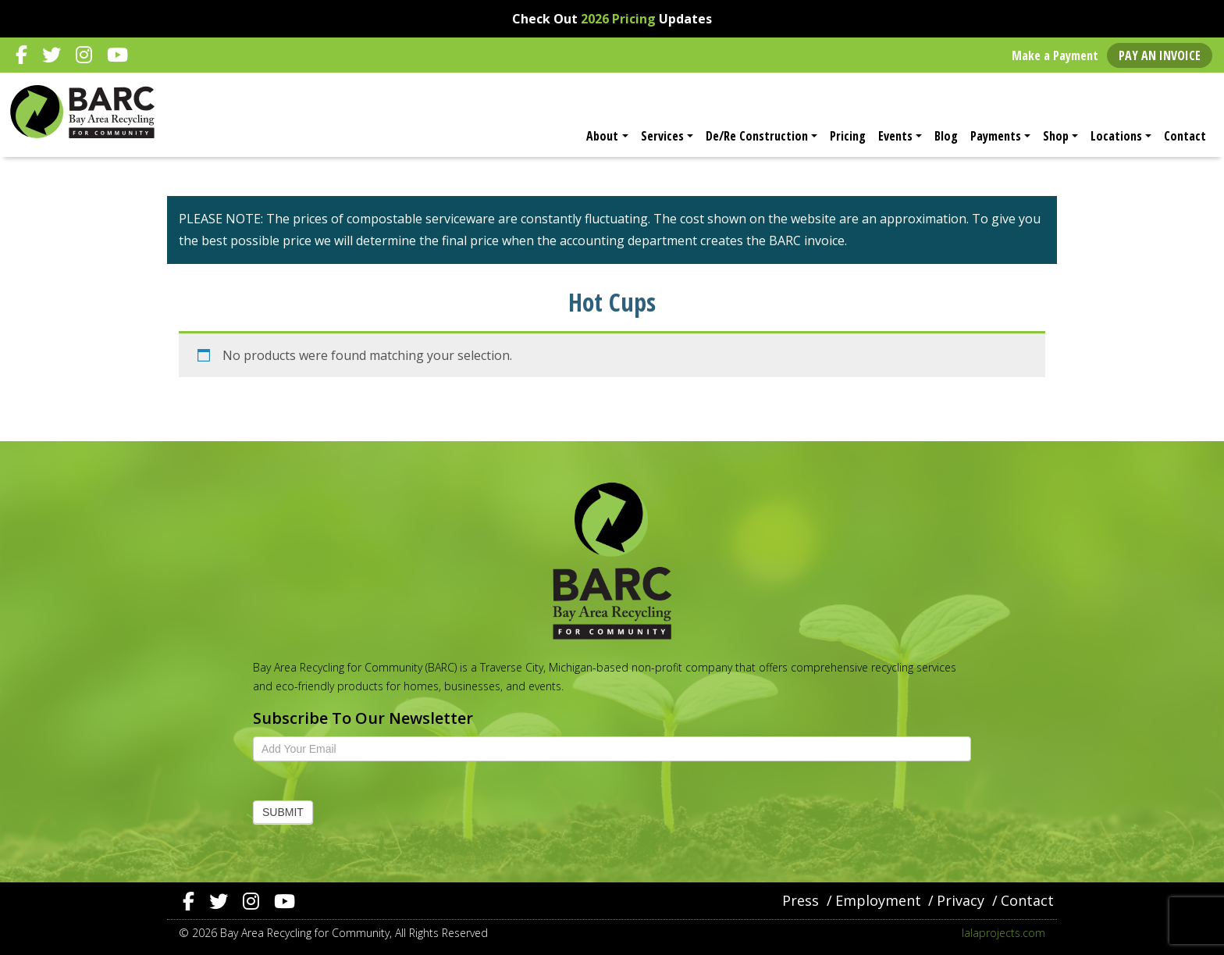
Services (662, 135)
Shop (1056, 135)
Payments (995, 135)
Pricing (848, 135)
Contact (1185, 135)
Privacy (960, 900)
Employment (878, 900)
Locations (1116, 135)
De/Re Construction (757, 135)
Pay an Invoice (1160, 55)
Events (895, 135)
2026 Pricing (618, 18)
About (602, 135)
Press (800, 900)
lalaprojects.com (1003, 932)
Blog (946, 135)
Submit (283, 812)
